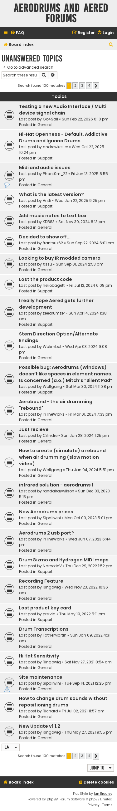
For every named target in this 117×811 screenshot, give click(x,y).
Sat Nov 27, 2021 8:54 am (88, 662)
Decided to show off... (45, 237)
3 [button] (82, 85)
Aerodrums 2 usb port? (46, 533)
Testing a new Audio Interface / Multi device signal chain (62, 109)
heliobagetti (54, 285)
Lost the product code (45, 279)
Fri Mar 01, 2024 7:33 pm (90, 414)
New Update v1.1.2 (39, 726)
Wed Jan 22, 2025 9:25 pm (80, 200)
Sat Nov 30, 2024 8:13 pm (81, 221)
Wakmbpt (52, 346)
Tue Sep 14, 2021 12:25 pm (88, 683)
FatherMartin (54, 635)
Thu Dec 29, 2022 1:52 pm (89, 566)
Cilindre (50, 435)
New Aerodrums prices (46, 512)
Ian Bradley (103, 793)
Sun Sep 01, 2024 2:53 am (80, 264)
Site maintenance (40, 677)
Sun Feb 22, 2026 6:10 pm (85, 119)
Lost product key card (45, 608)
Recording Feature (41, 581)
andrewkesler (55, 146)
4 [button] (89, 85)
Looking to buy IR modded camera (59, 258)
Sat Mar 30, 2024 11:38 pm (90, 386)
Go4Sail (50, 119)
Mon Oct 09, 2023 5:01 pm (88, 517)
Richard (50, 711)
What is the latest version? (51, 194)
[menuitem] (17, 33)
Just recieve (34, 429)
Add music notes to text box (52, 216)
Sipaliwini (52, 517)
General (44, 124)
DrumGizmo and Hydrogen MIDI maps (64, 560)
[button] (96, 85)
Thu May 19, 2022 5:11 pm (82, 614)
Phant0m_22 (55, 173)
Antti (47, 200)
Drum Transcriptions (44, 629)
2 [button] (75, 85)
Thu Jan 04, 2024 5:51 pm (90, 469)
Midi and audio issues (45, 167)
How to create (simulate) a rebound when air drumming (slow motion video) (62, 457)
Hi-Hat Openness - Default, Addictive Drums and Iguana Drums (63, 137)
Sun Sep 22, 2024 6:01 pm (90, 243)
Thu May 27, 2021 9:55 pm (89, 732)
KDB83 (49, 221)
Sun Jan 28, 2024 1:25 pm (85, 435)
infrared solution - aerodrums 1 (56, 485)
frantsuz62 (53, 243)
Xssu (47, 264)
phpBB (52, 799)
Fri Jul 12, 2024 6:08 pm (90, 285)
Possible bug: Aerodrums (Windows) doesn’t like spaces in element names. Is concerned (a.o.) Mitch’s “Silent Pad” (65, 374)
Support (44, 158)
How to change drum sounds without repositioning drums (63, 701)
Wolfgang (52, 386)
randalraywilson (58, 491)
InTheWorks (54, 414)
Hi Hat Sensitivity (39, 656)
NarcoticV (52, 566)
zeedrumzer (54, 313)
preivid (49, 614)
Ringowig (52, 587)
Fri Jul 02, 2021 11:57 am (83, 711)
